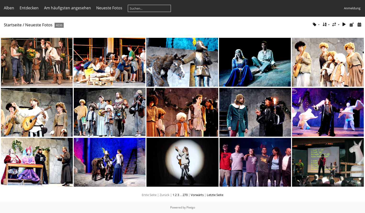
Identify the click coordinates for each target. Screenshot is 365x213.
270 (185, 195)
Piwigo (190, 207)
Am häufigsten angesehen (67, 8)
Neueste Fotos (109, 8)
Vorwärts (197, 195)
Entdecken (29, 8)
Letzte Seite (215, 195)
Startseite (13, 25)
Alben (9, 8)
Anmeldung (352, 8)
